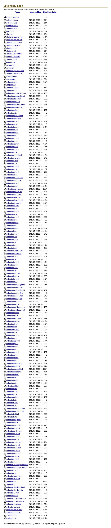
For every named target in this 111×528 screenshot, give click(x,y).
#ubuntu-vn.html (12, 459)
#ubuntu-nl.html (12, 324)
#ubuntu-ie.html (12, 234)
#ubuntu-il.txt (11, 242)
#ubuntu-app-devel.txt (14, 107)
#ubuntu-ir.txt (11, 259)
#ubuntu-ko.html (12, 279)
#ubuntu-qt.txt (11, 361)
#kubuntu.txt (11, 51)
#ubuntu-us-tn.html (13, 453)
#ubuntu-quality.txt (13, 366)
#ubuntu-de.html (12, 183)
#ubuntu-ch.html (12, 149)
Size (45, 12)
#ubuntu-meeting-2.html (15, 290)
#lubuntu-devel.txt (13, 57)
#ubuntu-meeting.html (14, 296)
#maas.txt (10, 68)
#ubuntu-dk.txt (11, 209)
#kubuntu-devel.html (14, 43)
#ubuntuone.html (12, 493)
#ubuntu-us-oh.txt (13, 451)
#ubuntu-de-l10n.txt (13, 180)
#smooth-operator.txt (14, 73)
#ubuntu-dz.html (12, 211)
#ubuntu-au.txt (11, 124)
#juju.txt (9, 34)
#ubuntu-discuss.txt (13, 203)
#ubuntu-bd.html (12, 127)
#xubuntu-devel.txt (13, 512)
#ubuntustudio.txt (13, 507)
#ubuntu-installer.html (14, 251)
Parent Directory (12, 17)
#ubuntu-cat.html (12, 144)
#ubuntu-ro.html (12, 375)
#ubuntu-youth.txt (13, 479)
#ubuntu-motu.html (13, 301)
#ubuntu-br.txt (11, 135)
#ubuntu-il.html (12, 240)
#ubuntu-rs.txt (11, 383)
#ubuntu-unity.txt (12, 422)
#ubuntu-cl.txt (11, 164)
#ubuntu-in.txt (11, 248)
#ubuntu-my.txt (12, 315)
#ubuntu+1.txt (11, 90)
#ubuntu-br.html (12, 133)
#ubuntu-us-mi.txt (13, 445)
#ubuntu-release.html (14, 369)
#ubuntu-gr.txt (11, 225)
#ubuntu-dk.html (12, 206)
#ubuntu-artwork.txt (13, 118)
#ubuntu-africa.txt (13, 102)
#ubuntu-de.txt (11, 186)
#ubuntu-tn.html (12, 397)
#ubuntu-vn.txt (11, 462)
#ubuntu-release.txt (13, 372)
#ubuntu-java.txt (12, 276)
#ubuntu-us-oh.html (13, 448)
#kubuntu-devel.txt (13, 45)
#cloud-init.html (12, 20)
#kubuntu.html (11, 48)
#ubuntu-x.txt (11, 473)
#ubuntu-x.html (12, 470)
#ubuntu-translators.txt (15, 411)
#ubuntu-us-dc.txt (13, 434)
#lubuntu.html (11, 59)
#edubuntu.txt (11, 28)
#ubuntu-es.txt (11, 220)
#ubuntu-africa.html (13, 99)
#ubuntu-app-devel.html (15, 104)
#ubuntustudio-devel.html (16, 498)
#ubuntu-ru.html (12, 386)
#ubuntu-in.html (12, 245)
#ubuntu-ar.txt (11, 113)
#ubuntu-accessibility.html (16, 93)
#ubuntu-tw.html (12, 414)
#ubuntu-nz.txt (11, 338)
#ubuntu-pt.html (12, 346)
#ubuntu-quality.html (14, 363)
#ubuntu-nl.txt (11, 327)
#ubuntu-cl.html (12, 161)
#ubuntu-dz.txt (11, 214)
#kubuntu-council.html (14, 37)
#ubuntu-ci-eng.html (14, 155)
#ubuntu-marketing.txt (14, 287)
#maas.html (10, 65)
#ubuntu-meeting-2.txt (14, 293)
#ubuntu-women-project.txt (16, 467)
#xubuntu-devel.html (14, 510)
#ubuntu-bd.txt (11, 130)
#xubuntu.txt (11, 518)
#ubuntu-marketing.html (15, 285)
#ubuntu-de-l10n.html (14, 178)
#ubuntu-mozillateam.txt (15, 310)
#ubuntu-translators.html (15, 408)
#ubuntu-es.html (12, 217)
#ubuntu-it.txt (11, 270)
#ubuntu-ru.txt (11, 389)
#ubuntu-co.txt (11, 175)
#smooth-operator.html (15, 71)
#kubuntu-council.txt (14, 40)
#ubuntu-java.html (13, 273)
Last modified (35, 12)
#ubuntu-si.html (12, 391)
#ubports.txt (11, 85)
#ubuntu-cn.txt (11, 169)
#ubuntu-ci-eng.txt (13, 158)
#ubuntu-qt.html (12, 358)
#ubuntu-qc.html (12, 352)
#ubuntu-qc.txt (11, 355)
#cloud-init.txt (11, 23)
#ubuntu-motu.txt (12, 304)
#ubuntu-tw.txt (11, 417)
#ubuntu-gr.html (12, 223)
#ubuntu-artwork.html (14, 116)
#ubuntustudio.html (13, 504)
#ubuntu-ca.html (12, 138)
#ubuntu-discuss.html (14, 200)
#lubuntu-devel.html (14, 54)
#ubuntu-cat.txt (12, 147)
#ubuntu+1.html (12, 88)
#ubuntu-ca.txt (11, 141)
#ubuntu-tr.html (12, 403)
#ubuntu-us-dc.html (13, 431)
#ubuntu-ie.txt (11, 237)
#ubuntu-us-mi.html (13, 442)
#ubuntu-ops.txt (12, 344)
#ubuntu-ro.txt (11, 377)
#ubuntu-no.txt (11, 332)
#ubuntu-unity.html (13, 420)
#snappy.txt (10, 79)
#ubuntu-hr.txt (11, 231)
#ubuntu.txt (10, 484)
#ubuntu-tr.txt (11, 406)
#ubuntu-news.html (13, 318)
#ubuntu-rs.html (12, 380)
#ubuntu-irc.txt (11, 265)
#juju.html (10, 31)
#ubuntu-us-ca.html (13, 425)
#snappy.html (11, 76)
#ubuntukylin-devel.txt (14, 490)
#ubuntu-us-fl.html (13, 437)
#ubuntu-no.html (12, 330)
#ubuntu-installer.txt (13, 254)
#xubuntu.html (11, 515)
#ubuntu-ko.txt (11, 282)
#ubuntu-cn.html (12, 166)
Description (52, 12)
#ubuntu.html (11, 482)
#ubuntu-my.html (12, 313)
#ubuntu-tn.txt (11, 400)
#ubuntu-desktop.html (14, 189)
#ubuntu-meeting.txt (14, 299)
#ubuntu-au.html (12, 121)
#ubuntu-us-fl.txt (12, 439)
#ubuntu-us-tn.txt (12, 456)
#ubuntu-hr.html (12, 228)
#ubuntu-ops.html (13, 341)
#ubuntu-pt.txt (11, 349)
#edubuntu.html (12, 26)
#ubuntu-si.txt (11, 394)
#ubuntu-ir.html (12, 256)
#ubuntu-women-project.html (17, 465)
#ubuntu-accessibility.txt (15, 96)
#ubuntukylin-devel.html (15, 487)
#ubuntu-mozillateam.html (16, 307)
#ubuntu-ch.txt (11, 152)
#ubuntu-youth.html (13, 476)
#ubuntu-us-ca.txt (13, 428)
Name (17, 12)
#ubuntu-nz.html (12, 335)
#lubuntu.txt (10, 62)
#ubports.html (11, 82)
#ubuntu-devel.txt (13, 197)
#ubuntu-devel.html (13, 194)
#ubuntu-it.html (12, 268)
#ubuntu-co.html (12, 172)
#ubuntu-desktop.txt (14, 192)
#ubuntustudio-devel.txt (15, 501)
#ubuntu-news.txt (13, 321)
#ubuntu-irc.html (12, 262)
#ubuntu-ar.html (12, 110)
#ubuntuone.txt (12, 496)
